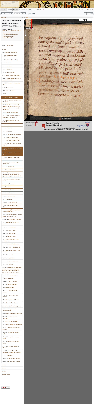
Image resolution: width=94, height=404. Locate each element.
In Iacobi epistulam (8, 278)
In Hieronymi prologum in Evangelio (11, 328)
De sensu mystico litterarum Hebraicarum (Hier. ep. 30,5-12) (11, 116)
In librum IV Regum (9, 236)
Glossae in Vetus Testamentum (11, 75)
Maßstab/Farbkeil (6, 374)
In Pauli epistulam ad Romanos (9, 291)
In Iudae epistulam (8, 287)
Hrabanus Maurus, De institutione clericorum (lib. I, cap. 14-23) (11, 351)
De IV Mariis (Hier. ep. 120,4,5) (11, 140)
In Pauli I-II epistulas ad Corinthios (10, 296)
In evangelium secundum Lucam (10, 342)
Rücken (3, 368)
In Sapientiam (8, 264)
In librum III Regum (9, 233)
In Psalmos (7, 355)
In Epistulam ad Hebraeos (11, 358)
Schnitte (4, 371)
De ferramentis (8, 193)
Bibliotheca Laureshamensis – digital (9, 3)
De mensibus (7, 131)
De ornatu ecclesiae (8, 183)
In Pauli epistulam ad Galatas (10, 299)
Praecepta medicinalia (10, 137)
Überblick (10, 9)
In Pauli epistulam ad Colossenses (12, 313)
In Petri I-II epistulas (9, 281)
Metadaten (3, 9)
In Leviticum (7, 66)
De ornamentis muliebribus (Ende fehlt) (11, 206)
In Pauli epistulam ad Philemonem (12, 324)
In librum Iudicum (8, 90)
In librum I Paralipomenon (10, 244)
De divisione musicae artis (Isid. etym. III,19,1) (11, 162)
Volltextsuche (10, 45)
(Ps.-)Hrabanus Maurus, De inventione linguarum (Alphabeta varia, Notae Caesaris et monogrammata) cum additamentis (11, 107)
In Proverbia (7, 255)
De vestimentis (9, 202)
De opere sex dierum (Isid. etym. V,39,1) (11, 179)
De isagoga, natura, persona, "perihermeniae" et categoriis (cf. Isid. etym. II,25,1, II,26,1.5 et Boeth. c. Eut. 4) (11, 174)
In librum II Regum (9, 230)
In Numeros (7, 69)
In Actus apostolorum (9, 275)
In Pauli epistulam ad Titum (9, 321)
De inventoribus (7, 125)
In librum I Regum (9, 227)
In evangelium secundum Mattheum (10, 333)
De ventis (7, 128)
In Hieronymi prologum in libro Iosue (11, 83)
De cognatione (8, 166)
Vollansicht (38, 9)
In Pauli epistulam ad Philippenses (11, 306)
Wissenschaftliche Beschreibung (10, 34)
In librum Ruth (6, 94)
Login (89, 9)
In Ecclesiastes (8, 258)
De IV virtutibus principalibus (11, 134)
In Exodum (6, 63)
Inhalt (3, 45)
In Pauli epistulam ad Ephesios (10, 303)
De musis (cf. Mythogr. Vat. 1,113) (11, 158)
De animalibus (7, 199)
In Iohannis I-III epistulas (9, 284)
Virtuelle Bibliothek (7, 37)
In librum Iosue (7, 87)
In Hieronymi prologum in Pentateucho (9, 56)
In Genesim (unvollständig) (10, 60)
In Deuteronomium (8, 72)
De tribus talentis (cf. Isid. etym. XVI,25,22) (11, 121)
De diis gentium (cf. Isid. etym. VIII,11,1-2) (12, 148)
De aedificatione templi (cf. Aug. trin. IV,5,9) (11, 153)
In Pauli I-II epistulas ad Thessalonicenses (9, 309)
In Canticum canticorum (10, 261)
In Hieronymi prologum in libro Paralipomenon (10, 240)
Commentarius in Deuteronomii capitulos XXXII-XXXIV (11, 79)
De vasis (8, 190)
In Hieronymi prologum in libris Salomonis (11, 251)
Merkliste (80, 9)
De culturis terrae (8, 196)
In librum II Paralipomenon (11, 247)
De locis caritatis (8, 169)
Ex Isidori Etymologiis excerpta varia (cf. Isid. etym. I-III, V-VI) (12, 215)
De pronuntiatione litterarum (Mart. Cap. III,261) (11, 101)
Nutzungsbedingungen (8, 36)
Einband (4, 49)
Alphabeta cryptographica (10, 112)
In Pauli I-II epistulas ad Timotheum (10, 317)
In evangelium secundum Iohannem (10, 347)
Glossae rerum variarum (10, 97)
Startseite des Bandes (8, 33)
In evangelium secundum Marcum (10, 337)
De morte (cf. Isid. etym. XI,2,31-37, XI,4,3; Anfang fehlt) (11, 210)
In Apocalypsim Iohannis (11, 361)
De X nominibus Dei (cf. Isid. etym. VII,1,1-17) (11, 144)
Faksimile (15, 9)
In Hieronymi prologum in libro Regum (11, 223)
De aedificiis (6, 186)
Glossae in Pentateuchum (9, 52)
